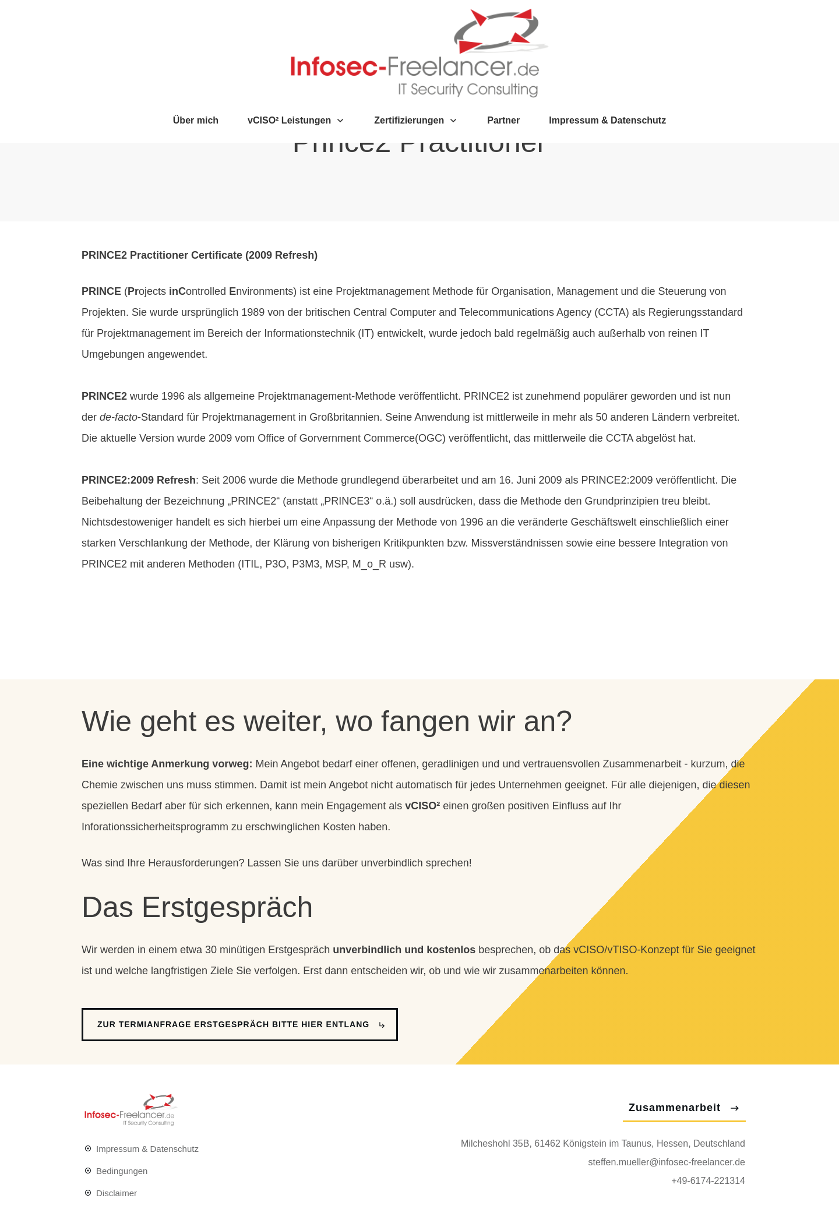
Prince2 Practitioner (419, 208)
